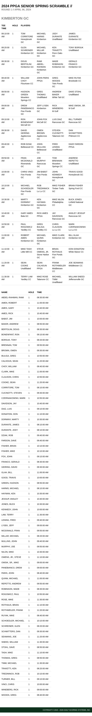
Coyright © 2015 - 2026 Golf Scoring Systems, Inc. (67, 710)
